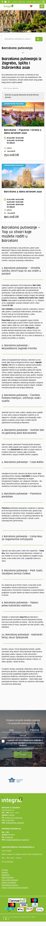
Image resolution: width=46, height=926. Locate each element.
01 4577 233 (9, 818)
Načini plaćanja (8, 877)
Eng (38, 2)
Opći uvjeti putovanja (10, 880)
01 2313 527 (9, 861)
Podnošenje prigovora (10, 885)
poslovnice (21, 2)
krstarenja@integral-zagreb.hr (17, 840)
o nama (14, 2)
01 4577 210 (18, 818)
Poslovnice (6, 875)
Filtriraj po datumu (11, 88)
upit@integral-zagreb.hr (15, 823)
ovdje (41, 748)
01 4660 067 (9, 837)
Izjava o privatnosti (9, 882)
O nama (5, 870)
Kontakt (29, 2)
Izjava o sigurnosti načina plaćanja (15, 888)
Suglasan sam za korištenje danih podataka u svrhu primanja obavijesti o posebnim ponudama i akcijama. (23, 743)
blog (34, 2)
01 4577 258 (10, 820)
